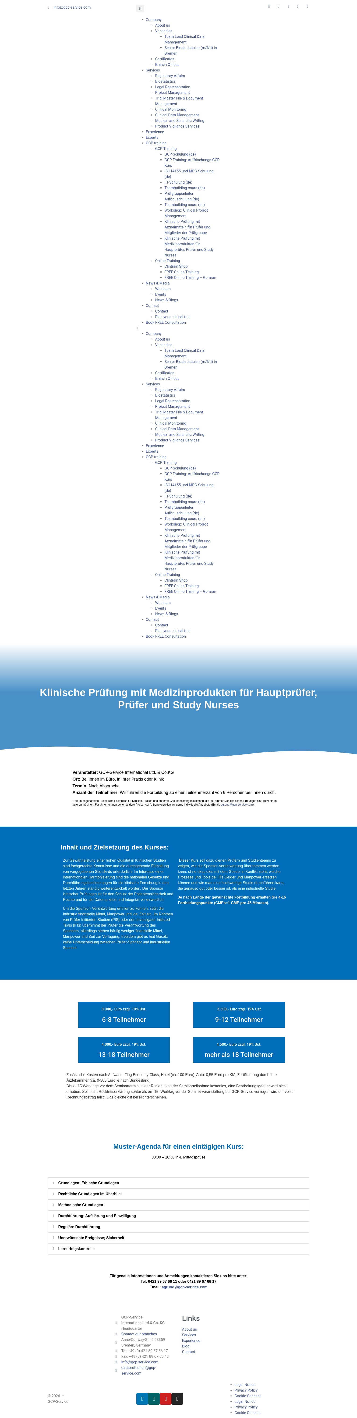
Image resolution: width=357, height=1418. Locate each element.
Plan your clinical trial (172, 317)
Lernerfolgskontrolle (76, 1249)
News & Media (158, 283)
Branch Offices (167, 64)
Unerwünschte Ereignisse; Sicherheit (91, 1238)
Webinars (163, 289)
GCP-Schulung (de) (180, 154)
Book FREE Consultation (166, 322)
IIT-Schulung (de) (178, 182)
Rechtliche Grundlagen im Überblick (90, 1194)
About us (162, 25)
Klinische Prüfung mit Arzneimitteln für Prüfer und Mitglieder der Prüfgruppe (187, 227)
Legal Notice (244, 1384)
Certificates (164, 59)
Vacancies (163, 31)
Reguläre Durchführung (79, 1227)
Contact (152, 305)
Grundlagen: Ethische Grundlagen (88, 1183)
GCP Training (166, 148)
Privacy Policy (246, 1390)
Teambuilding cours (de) (184, 188)
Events (160, 294)
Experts (152, 137)
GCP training (156, 143)
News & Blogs (166, 300)
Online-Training (167, 261)
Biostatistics (165, 81)
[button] (140, 8)
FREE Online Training (181, 272)
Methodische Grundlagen (80, 1205)
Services (153, 70)
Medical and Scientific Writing (179, 120)
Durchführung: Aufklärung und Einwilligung (97, 1216)
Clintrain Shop (175, 266)
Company (154, 20)
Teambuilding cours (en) (184, 205)
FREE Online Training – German (190, 277)
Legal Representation (172, 87)
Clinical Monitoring (170, 109)
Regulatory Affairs (170, 76)
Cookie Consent (247, 1396)
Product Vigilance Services (177, 126)
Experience (155, 132)
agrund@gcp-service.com (237, 804)
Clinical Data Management (177, 115)
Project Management (172, 92)
